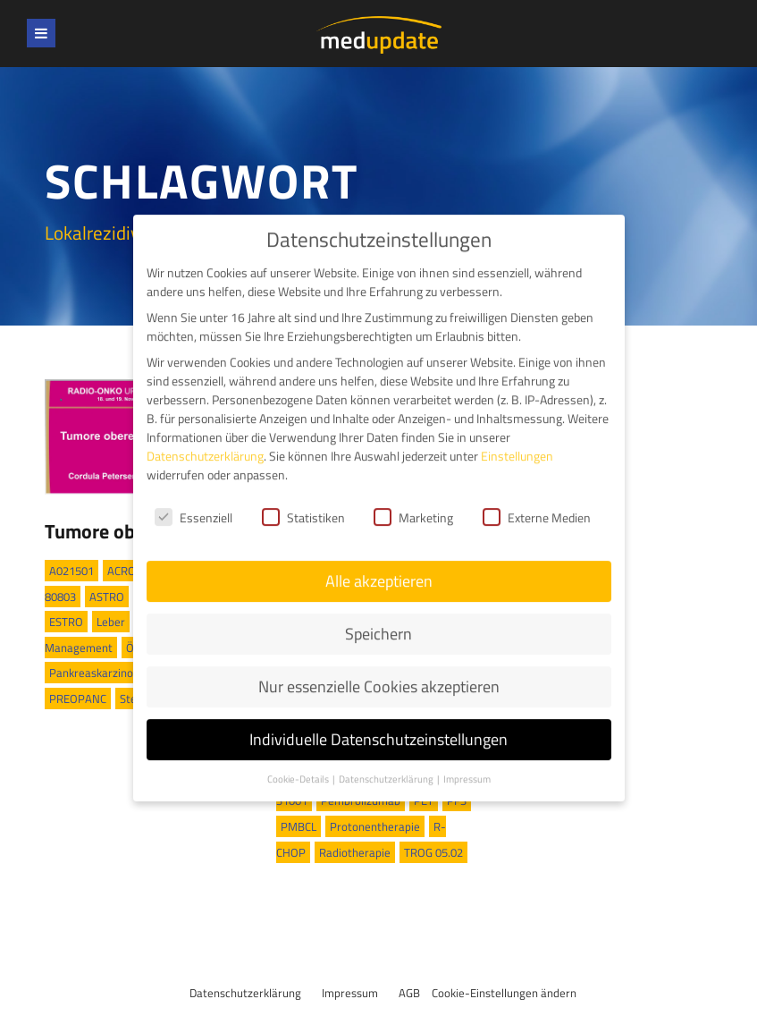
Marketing (413, 500)
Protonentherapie (375, 826)
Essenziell (193, 500)
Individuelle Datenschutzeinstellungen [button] (378, 722)
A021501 (71, 571)
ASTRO (106, 596)
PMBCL (298, 826)
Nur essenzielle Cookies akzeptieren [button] (379, 669)
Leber (111, 622)
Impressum (350, 993)
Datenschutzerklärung (245, 993)
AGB (409, 993)
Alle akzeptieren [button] (379, 564)
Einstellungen (517, 438)
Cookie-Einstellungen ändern (504, 993)
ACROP (125, 571)
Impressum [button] (467, 762)
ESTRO (66, 622)
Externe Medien (537, 500)
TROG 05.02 (433, 852)
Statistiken (303, 500)
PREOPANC (77, 698)
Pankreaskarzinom (96, 673)
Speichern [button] (378, 617)
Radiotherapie (355, 852)
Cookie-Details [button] (299, 762)
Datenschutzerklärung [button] (387, 762)
